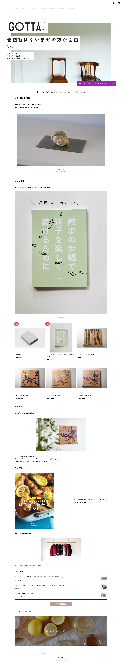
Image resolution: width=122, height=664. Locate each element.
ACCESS (61, 8)
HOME (17, 8)
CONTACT (70, 8)
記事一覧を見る (61, 604)
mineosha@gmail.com (22, 461)
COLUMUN (34, 8)
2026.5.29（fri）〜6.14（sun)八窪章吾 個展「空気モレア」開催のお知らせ (61, 92)
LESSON (52, 8)
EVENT (43, 8)
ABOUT (24, 8)
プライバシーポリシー (22, 654)
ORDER (61, 317)
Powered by (61, 660)
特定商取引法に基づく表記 (38, 654)
